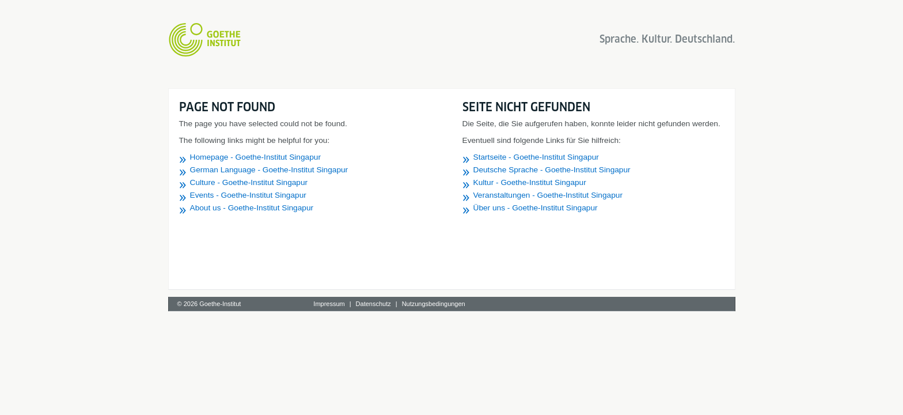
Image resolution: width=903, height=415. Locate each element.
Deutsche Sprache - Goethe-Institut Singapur (552, 169)
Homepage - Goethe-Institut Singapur (255, 157)
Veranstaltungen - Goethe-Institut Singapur (548, 195)
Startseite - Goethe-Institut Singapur (536, 157)
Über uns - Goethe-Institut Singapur (535, 207)
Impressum (328, 303)
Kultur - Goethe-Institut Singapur (529, 182)
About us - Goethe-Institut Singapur (252, 207)
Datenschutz (373, 303)
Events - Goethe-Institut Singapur (248, 195)
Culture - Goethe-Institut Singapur (249, 182)
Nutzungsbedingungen (433, 303)
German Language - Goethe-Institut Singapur (269, 169)
